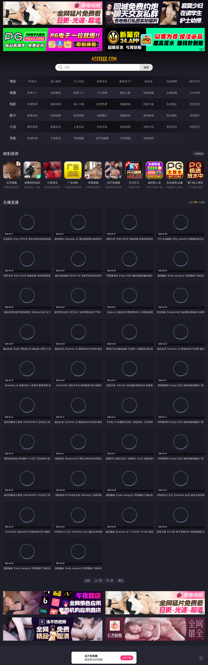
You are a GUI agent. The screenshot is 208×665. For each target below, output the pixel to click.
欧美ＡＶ (79, 92)
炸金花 (148, 81)
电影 (13, 104)
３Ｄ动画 (102, 92)
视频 (13, 92)
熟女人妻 (125, 92)
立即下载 (126, 657)
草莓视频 (79, 138)
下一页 (109, 580)
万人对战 (79, 81)
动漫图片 (102, 115)
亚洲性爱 (32, 104)
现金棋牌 (172, 81)
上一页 (98, 580)
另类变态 (195, 104)
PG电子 (32, 81)
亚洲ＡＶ (32, 92)
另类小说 (148, 127)
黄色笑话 (172, 127)
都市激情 (32, 127)
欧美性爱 (102, 104)
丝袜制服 (148, 92)
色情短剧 (148, 138)
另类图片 (195, 115)
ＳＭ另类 (195, 92)
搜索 (146, 67)
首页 (87, 580)
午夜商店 (56, 138)
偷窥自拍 (32, 115)
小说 (13, 126)
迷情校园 (125, 127)
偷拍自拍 (56, 104)
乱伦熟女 (172, 104)
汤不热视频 (102, 138)
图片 (13, 115)
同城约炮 (32, 138)
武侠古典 (102, 127)
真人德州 (56, 81)
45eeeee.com (104, 59)
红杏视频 (125, 138)
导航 (13, 138)
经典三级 (148, 104)
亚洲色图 (56, 115)
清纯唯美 (148, 115)
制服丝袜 (125, 104)
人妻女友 (79, 127)
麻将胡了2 (125, 81)
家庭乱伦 (56, 127)
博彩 (13, 81)
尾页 (120, 580)
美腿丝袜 (125, 115)
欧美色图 (79, 115)
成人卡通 (79, 104)
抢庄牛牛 (195, 81)
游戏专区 (102, 81)
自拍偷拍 (56, 92)
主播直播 (172, 92)
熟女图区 (172, 115)
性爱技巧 (195, 127)
